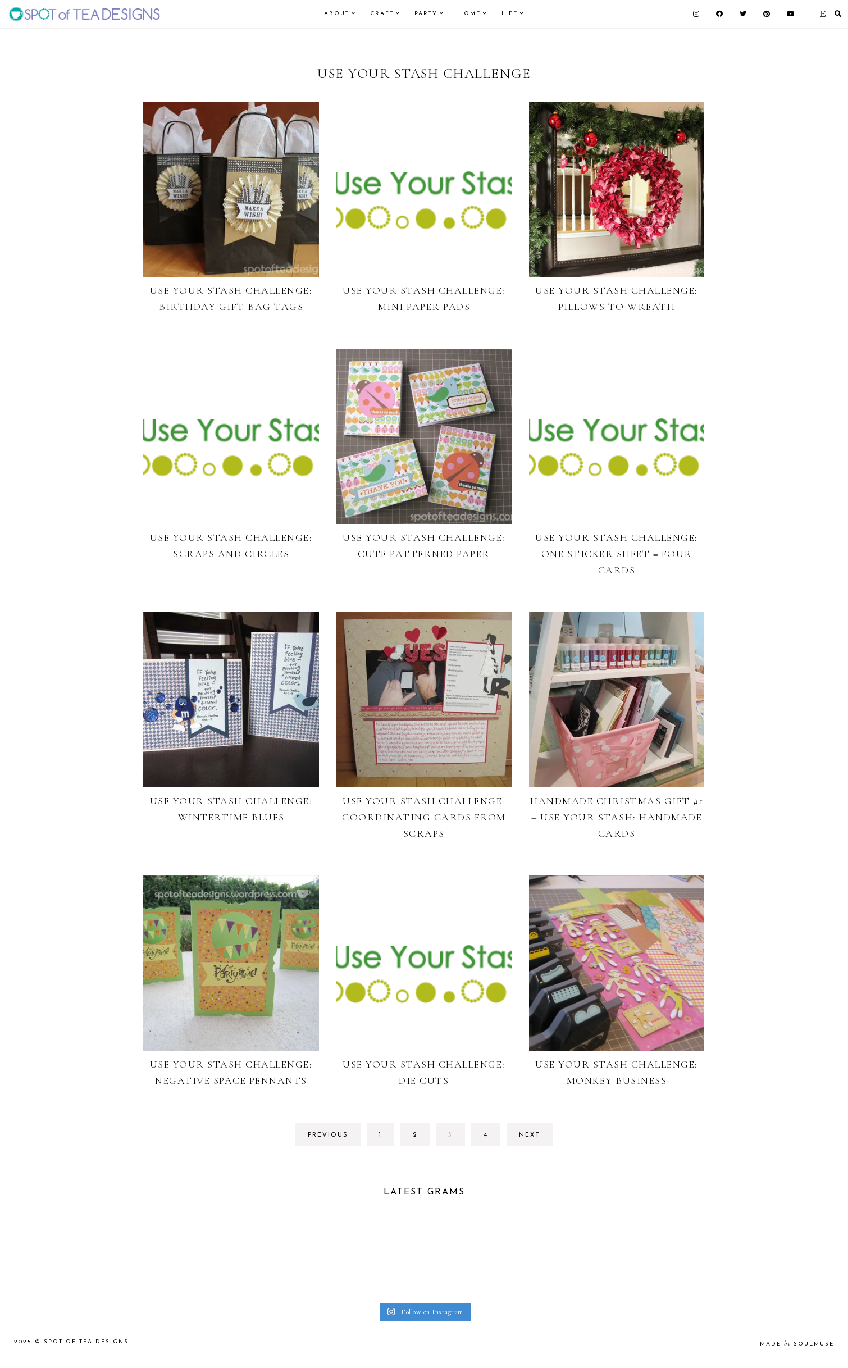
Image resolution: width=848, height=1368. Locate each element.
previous (328, 1135)
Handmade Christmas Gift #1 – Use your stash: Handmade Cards (616, 817)
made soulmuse (797, 1348)
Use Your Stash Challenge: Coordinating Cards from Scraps (424, 817)
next (529, 1135)
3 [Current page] (456, 1138)
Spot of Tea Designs (86, 1346)
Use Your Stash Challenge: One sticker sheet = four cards (616, 553)
